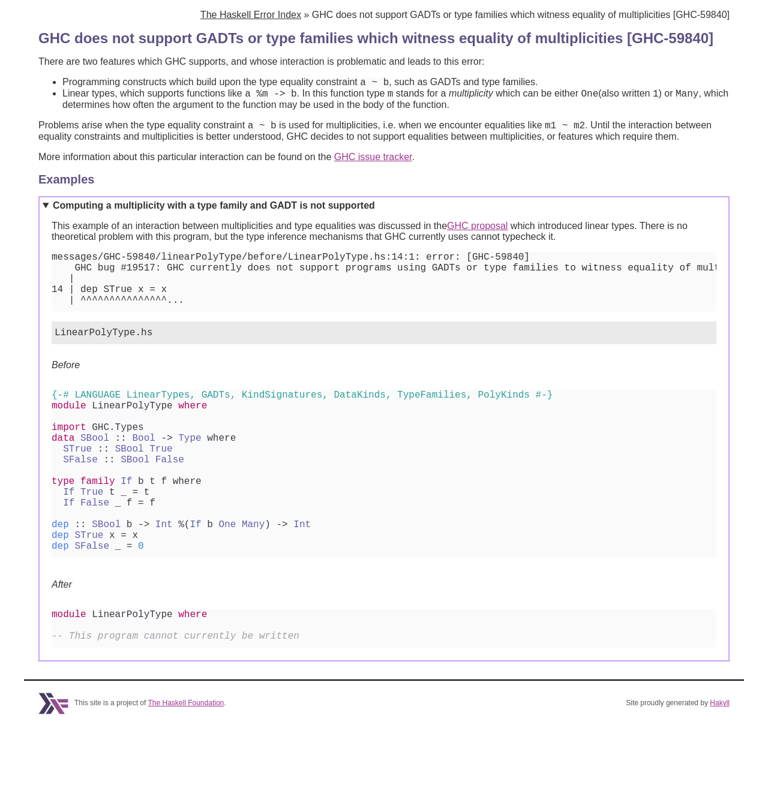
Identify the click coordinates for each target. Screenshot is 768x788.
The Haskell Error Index (250, 15)
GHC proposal (477, 231)
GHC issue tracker (373, 162)
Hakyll (720, 766)
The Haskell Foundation (186, 766)
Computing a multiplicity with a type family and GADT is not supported (214, 211)
